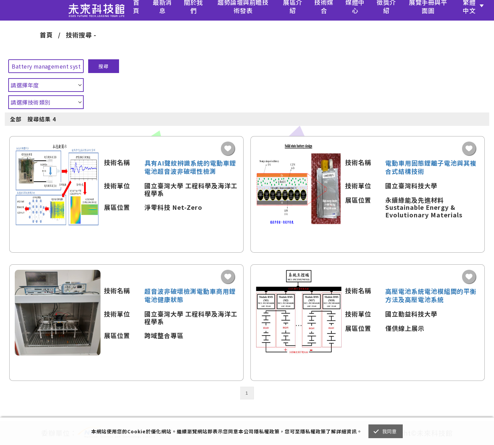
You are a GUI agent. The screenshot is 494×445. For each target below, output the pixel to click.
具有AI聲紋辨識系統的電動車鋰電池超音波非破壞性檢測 (190, 167)
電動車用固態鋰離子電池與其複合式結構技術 (431, 167)
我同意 (389, 431)
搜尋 (103, 66)
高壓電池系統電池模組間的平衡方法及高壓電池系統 (431, 295)
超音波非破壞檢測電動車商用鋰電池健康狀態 (190, 295)
